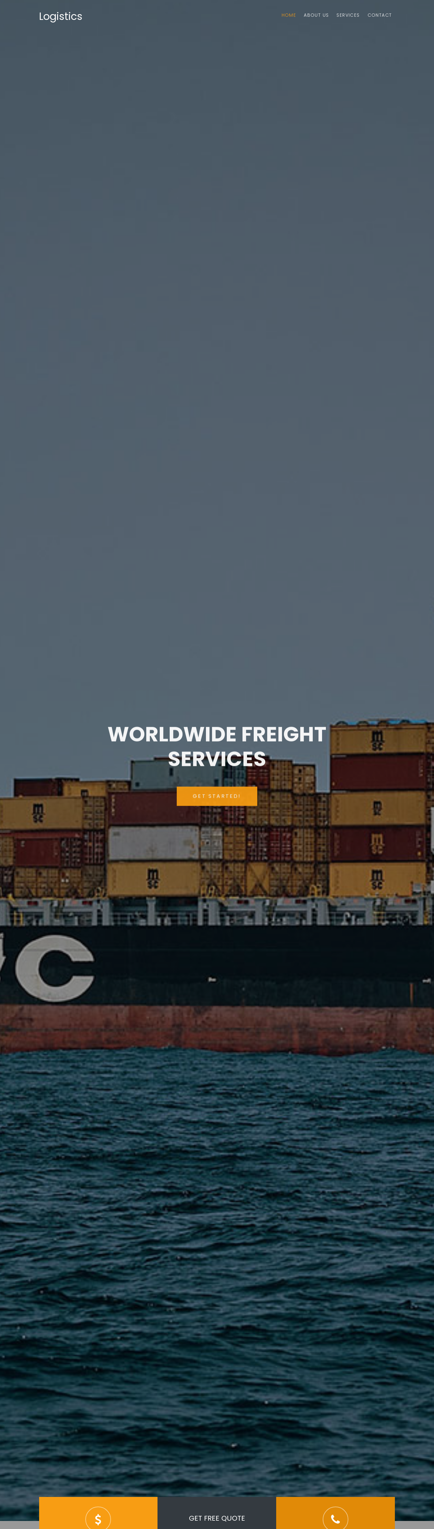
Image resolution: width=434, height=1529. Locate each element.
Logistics (60, 16)
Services (348, 15)
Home (289, 15)
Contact (380, 15)
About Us (316, 15)
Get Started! (217, 802)
